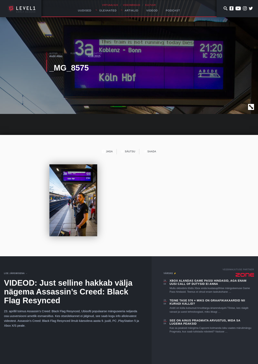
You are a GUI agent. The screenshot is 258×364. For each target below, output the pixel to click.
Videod (152, 10)
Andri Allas (56, 56)
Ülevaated (108, 10)
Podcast (173, 10)
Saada (149, 151)
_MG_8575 (69, 67)
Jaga (107, 151)
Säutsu (128, 151)
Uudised (84, 10)
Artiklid (131, 10)
